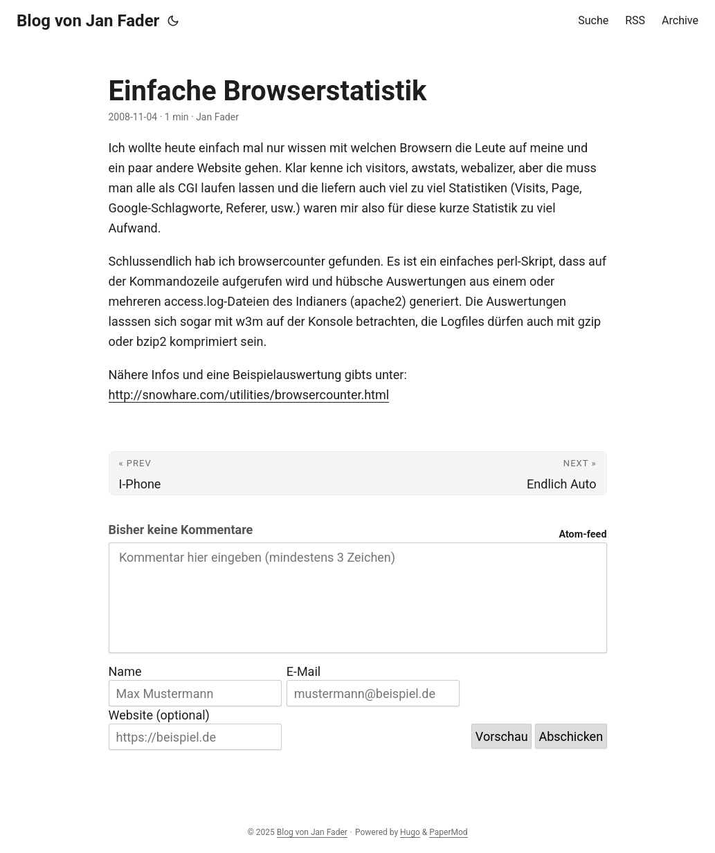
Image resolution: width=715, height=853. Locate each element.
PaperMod (448, 832)
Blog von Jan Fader (88, 20)
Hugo (410, 832)
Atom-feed (582, 534)
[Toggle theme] (173, 21)
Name (125, 671)
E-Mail (303, 671)
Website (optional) (159, 715)
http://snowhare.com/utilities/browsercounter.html (249, 394)
